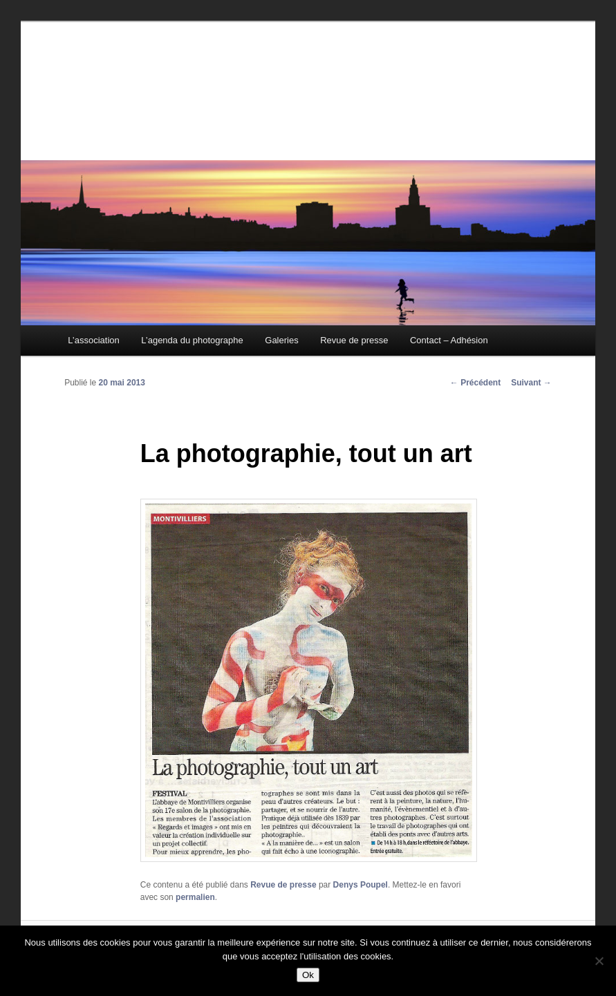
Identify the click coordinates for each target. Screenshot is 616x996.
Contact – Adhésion (449, 340)
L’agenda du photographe (192, 340)
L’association (93, 340)
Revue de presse (354, 340)
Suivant (531, 382)
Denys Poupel (360, 885)
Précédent (475, 382)
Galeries (281, 340)
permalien (195, 897)
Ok (308, 975)
